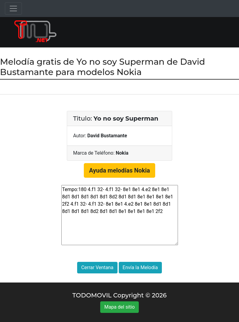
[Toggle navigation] (13, 8)
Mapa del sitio (119, 307)
